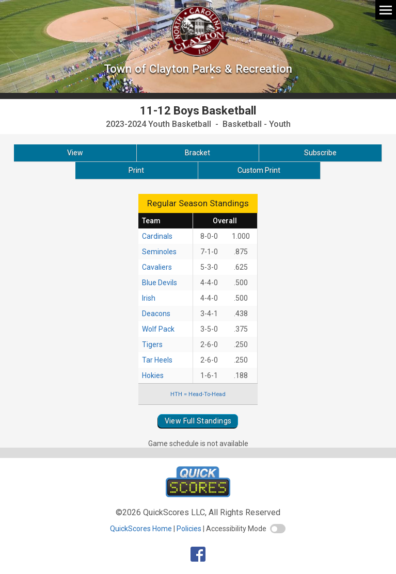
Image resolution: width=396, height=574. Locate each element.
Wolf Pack (158, 329)
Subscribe (320, 153)
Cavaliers (157, 267)
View (75, 153)
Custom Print (258, 170)
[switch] (278, 528)
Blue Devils (159, 282)
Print (136, 170)
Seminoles (159, 252)
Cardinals (157, 236)
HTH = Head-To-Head (198, 394)
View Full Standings (198, 421)
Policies (189, 528)
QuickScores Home (141, 528)
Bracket (197, 153)
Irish (148, 298)
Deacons (156, 313)
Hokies (153, 375)
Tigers (152, 344)
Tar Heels (157, 360)
